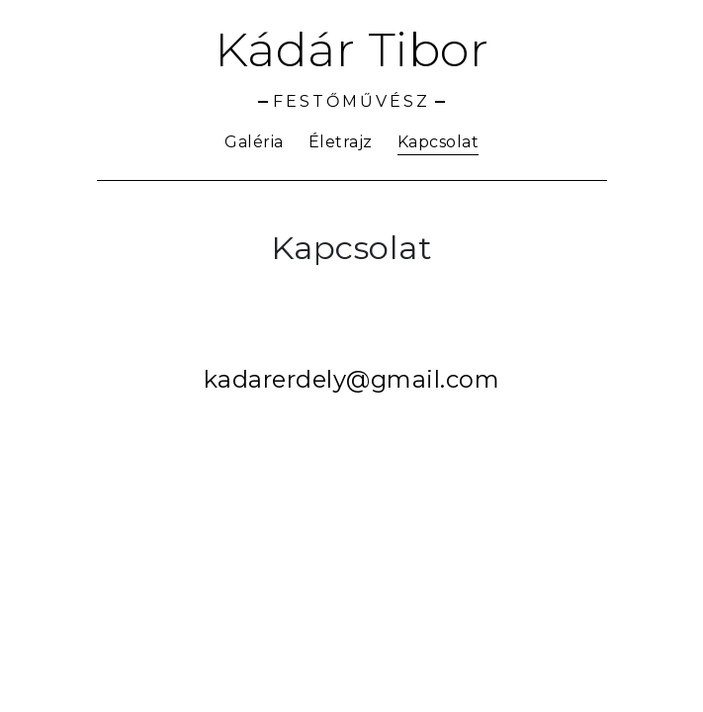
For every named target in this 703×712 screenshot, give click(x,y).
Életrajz (340, 142)
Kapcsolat (438, 142)
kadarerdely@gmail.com (352, 379)
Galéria (254, 142)
